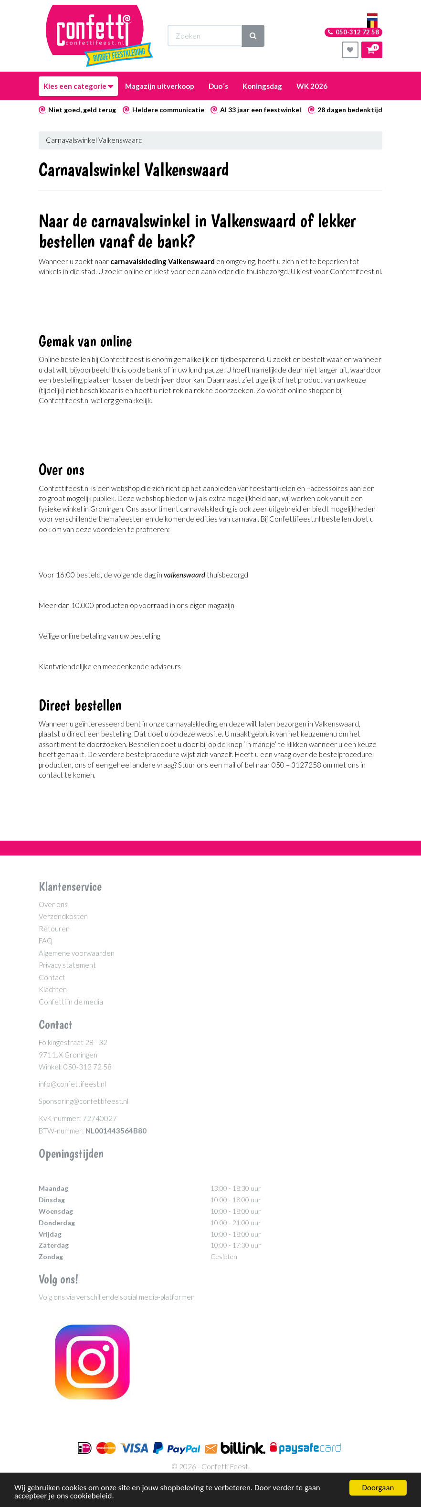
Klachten (53, 989)
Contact (52, 977)
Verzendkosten (63, 916)
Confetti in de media (71, 1001)
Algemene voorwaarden (77, 953)
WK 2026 (311, 86)
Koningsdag (262, 86)
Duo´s (218, 86)
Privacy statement (67, 965)
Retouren (54, 928)
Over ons (53, 904)
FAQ (46, 940)
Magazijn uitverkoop (159, 86)
